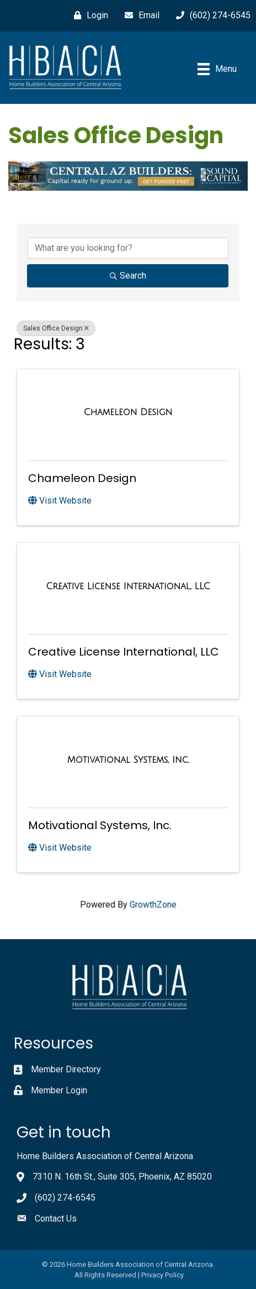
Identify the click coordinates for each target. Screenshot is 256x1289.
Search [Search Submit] (128, 275)
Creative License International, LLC (123, 651)
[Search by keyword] (128, 248)
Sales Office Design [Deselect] (56, 328)
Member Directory (66, 1069)
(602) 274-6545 (65, 1197)
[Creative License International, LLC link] (128, 586)
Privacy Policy (162, 1275)
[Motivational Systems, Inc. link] (128, 760)
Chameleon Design (82, 478)
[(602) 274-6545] (210, 15)
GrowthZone (153, 904)
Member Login (59, 1090)
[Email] (139, 15)
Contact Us (56, 1218)
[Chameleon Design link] (128, 412)
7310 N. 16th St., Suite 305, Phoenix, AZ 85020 (122, 1176)
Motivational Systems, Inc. (100, 825)
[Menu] (217, 69)
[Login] (88, 15)
